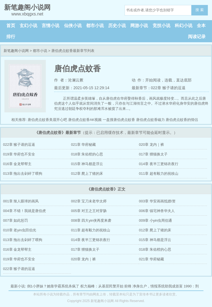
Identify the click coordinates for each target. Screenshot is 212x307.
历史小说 (117, 25)
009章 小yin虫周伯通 (155, 220)
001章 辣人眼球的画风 (21, 201)
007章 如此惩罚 (15, 220)
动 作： (138, 80)
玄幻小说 (28, 25)
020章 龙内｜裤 (151, 144)
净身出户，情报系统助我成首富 (157, 286)
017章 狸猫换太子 (153, 154)
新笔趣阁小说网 (16, 51)
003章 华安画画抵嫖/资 (157, 201)
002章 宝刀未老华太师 (89, 201)
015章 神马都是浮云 (87, 164)
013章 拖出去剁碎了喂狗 (22, 173)
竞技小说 (161, 25)
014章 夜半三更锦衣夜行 (158, 164)
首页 (10, 25)
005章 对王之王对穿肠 (89, 211)
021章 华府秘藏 (83, 144)
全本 (201, 25)
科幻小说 (183, 25)
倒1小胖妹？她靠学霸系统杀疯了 (53, 286)
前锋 (127, 286)
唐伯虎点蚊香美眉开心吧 (47, 120)
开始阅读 (153, 80)
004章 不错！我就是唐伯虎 (24, 211)
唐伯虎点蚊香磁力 (150, 120)
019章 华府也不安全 (19, 154)
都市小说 (95, 25)
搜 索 (199, 10)
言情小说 (50, 25)
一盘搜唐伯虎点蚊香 (119, 120)
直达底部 (184, 80)
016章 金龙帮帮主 (17, 164)
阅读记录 (197, 36)
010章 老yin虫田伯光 (19, 230)
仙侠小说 (73, 25)
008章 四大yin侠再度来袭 (91, 220)
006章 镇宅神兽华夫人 (156, 211)
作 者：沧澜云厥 (68, 80)
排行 (10, 36)
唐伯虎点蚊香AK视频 (85, 120)
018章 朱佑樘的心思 (87, 154)
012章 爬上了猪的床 (87, 173)
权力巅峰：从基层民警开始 (101, 286)
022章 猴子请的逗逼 (19, 144)
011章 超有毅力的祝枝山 (158, 173)
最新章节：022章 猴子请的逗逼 (159, 88)
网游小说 (139, 25)
